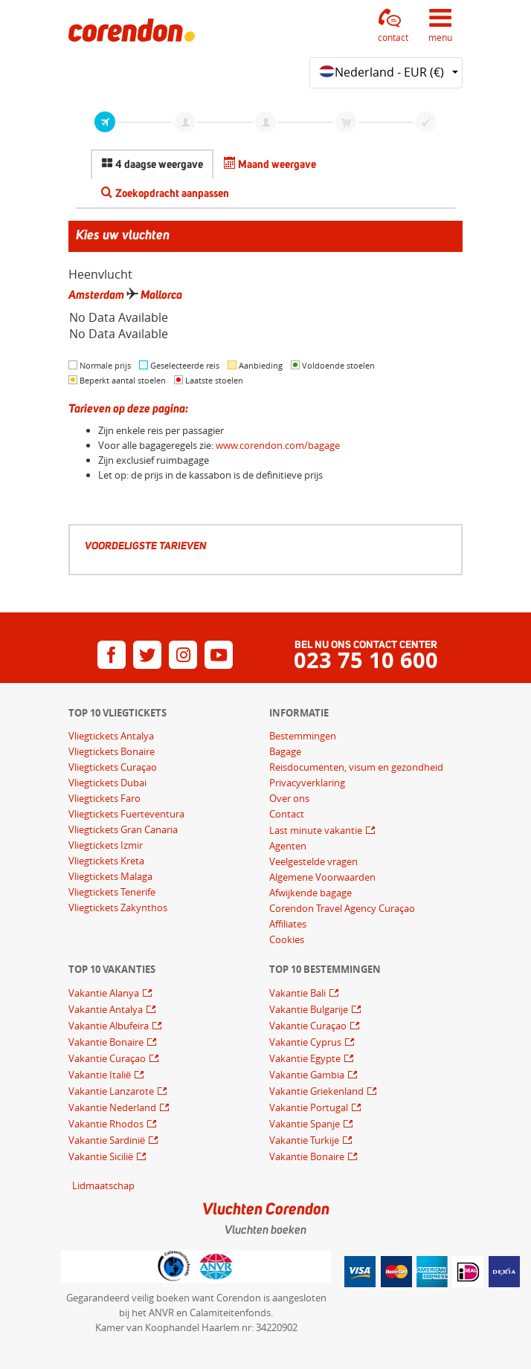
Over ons (289, 798)
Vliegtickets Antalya (111, 735)
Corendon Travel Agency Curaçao (342, 908)
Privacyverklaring (307, 782)
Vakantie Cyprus (306, 1042)
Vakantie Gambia (308, 1074)
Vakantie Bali (298, 993)
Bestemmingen (302, 735)
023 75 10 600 (366, 660)
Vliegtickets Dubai (107, 782)
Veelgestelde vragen (313, 861)
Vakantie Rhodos (107, 1123)
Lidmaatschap (103, 1185)
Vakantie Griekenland (317, 1091)
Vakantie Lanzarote (112, 1091)
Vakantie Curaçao (108, 1058)
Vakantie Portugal (309, 1107)
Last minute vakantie (316, 830)
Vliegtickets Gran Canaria (123, 829)
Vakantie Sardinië (107, 1140)
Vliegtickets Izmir (105, 845)
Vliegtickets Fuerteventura (126, 814)
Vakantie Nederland (113, 1107)
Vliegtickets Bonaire (111, 751)
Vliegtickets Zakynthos (117, 907)
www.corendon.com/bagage (278, 445)
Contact (286, 814)
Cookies (286, 939)
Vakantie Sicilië (101, 1156)
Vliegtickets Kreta (106, 860)
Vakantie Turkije (305, 1140)
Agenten (287, 845)
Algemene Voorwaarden (322, 877)
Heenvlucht (100, 274)
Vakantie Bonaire (107, 1042)
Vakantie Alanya (104, 993)
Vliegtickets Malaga (110, 876)
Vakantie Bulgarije (309, 1009)
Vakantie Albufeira (109, 1025)
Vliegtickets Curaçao (112, 767)
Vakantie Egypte (306, 1058)
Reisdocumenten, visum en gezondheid (356, 767)
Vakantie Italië (100, 1074)
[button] (393, 25)
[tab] (152, 164)
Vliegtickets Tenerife (111, 892)
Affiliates (287, 924)
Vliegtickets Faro (104, 798)
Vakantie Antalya (106, 1009)
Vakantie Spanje (305, 1123)
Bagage (285, 751)
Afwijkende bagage (310, 892)
